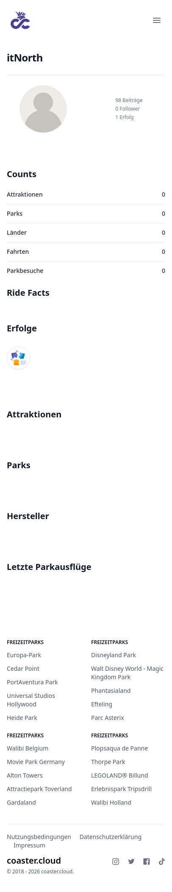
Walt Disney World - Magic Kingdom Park (127, 672)
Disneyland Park (113, 655)
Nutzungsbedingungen (39, 837)
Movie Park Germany (36, 762)
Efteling (101, 704)
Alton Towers (25, 775)
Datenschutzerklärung (110, 837)
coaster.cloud (34, 860)
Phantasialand (110, 690)
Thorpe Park (108, 762)
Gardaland (21, 802)
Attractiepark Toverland (39, 789)
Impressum (29, 845)
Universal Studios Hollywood (31, 700)
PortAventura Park (32, 682)
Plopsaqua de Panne (119, 748)
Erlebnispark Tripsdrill (121, 789)
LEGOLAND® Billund (119, 775)
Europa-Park (24, 655)
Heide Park (22, 718)
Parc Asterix (107, 718)
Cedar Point (23, 668)
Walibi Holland (111, 802)
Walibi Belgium (27, 748)
